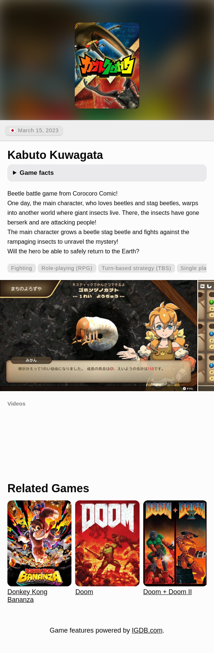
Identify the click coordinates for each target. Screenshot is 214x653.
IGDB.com (147, 630)
